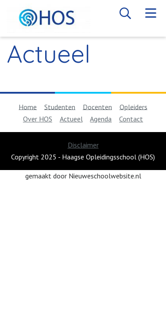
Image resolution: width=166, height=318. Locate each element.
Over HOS (37, 118)
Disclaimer (83, 144)
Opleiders (133, 106)
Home (28, 106)
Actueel (71, 118)
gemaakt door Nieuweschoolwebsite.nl (83, 175)
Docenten (97, 106)
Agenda (101, 118)
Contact (131, 118)
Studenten (59, 106)
